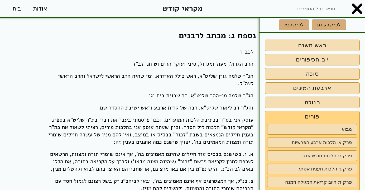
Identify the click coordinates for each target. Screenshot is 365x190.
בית (17, 8)
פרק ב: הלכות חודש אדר (327, 155)
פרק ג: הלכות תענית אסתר (325, 169)
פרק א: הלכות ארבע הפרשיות (322, 142)
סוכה (312, 73)
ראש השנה (312, 45)
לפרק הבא (294, 25)
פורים (312, 116)
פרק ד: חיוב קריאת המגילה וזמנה (318, 182)
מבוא (347, 129)
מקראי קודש (182, 8)
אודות (40, 8)
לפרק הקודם (328, 25)
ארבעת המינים (312, 88)
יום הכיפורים (312, 59)
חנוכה (312, 102)
